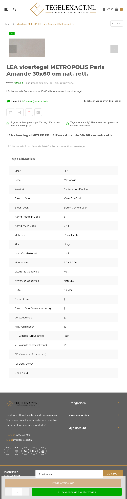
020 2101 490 (23, 435)
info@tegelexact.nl (22, 439)
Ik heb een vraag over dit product (102, 101)
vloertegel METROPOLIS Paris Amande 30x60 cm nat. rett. (46, 24)
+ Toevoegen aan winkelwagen (77, 492)
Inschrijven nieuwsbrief (12, 474)
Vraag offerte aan (63, 482)
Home (7, 24)
